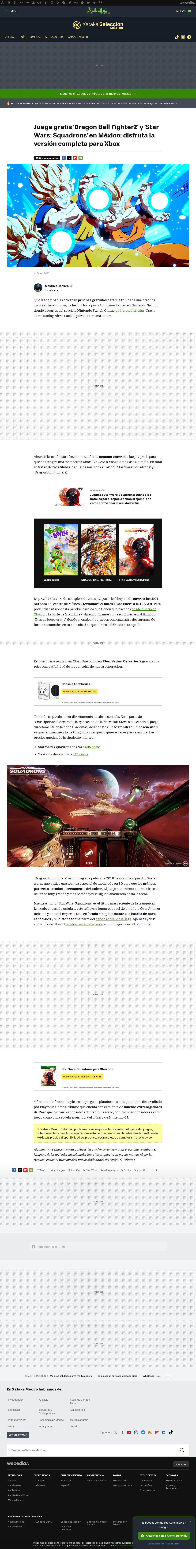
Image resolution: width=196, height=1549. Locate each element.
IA (176, 103)
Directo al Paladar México (97, 1523)
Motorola (137, 103)
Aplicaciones (77, 1409)
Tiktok (177, 37)
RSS (150, 1432)
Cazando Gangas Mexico (80, 1401)
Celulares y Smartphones (47, 1411)
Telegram (189, 37)
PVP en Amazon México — (82, 1076)
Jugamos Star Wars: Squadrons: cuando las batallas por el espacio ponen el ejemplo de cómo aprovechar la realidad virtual (120, 498)
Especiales (14, 1409)
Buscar (182, 1450)
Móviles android (79, 1419)
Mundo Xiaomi (16, 1499)
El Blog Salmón (174, 1480)
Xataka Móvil (15, 1485)
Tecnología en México (51, 1419)
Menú (14, 11)
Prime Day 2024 (17, 1419)
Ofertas (10, 36)
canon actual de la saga (113, 919)
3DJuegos (39, 1480)
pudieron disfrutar (129, 310)
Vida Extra (39, 1485)
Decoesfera (146, 1485)
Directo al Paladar (97, 1480)
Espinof (65, 1485)
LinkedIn (164, 1432)
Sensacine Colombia (66, 1528)
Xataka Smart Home (19, 1495)
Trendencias (146, 1480)
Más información (124, 1545)
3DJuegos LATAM (43, 1521)
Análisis (43, 1399)
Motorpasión (120, 1480)
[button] (58, 286)
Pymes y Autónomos (172, 1487)
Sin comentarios (48, 158)
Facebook (64, 158)
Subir (178, 1464)
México (12, 1426)
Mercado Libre (54, 36)
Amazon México (78, 36)
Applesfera (14, 1490)
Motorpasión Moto (123, 1485)
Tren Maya (164, 103)
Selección (98, 25)
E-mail (80, 158)
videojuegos (111, 1170)
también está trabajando (84, 924)
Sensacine (66, 1480)
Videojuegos (58, 1170)
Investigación (16, 1399)
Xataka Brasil (15, 1526)
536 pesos (92, 747)
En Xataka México (98, 490)
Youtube (129, 1432)
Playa (150, 103)
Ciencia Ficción (68, 103)
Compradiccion (148, 1490)
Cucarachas (88, 103)
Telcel (52, 103)
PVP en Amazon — (79, 691)
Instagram (183, 37)
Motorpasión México (120, 1523)
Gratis (127, 1170)
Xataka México (98, 10)
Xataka (12, 1480)
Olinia (124, 103)
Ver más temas (18, 1435)
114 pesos (80, 754)
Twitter (69, 158)
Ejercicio (39, 103)
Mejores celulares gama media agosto (71, 1375)
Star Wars (91, 1170)
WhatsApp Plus (151, 1375)
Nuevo (181, 11)
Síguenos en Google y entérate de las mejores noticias (95, 94)
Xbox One (142, 1170)
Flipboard (75, 158)
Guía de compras (30, 36)
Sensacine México (71, 1521)
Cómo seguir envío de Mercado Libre (117, 1375)
